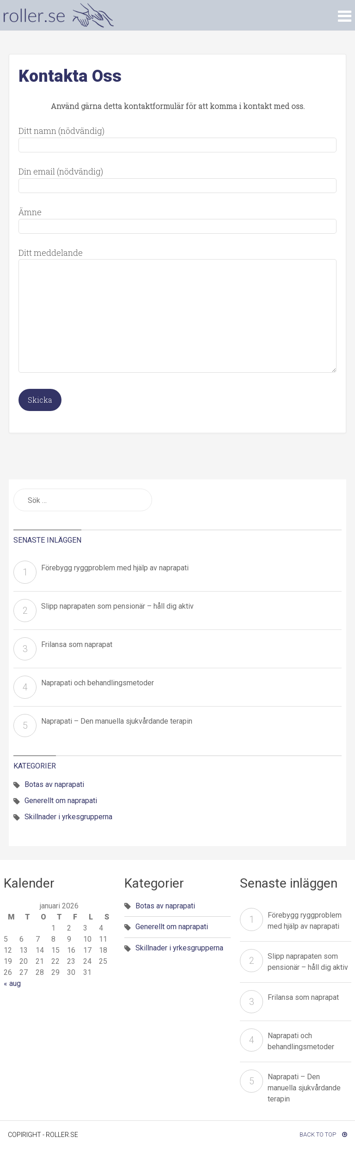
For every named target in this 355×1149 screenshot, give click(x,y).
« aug (12, 983)
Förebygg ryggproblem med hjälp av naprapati (115, 567)
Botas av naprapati (54, 784)
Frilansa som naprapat (76, 644)
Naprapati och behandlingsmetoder (97, 682)
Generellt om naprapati (60, 800)
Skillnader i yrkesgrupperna (68, 816)
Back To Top (323, 1134)
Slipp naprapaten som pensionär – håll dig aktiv (117, 606)
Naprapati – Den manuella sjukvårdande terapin (116, 721)
